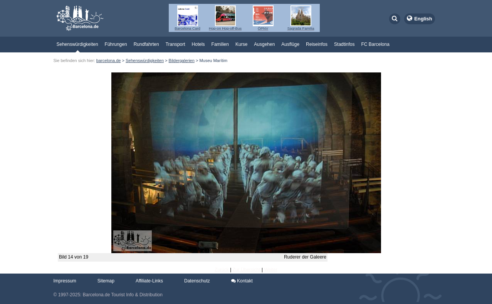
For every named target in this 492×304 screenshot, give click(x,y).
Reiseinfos (316, 44)
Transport (175, 44)
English (423, 19)
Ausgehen (264, 44)
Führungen (116, 44)
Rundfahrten (146, 44)
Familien (220, 44)
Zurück (222, 269)
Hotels (198, 44)
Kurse (241, 44)
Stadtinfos (344, 44)
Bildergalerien (182, 60)
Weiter (270, 269)
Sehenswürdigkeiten (77, 44)
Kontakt (242, 281)
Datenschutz (197, 281)
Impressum (65, 281)
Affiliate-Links (149, 281)
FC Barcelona (375, 44)
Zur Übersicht (246, 269)
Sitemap (105, 281)
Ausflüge (290, 44)
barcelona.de (108, 60)
